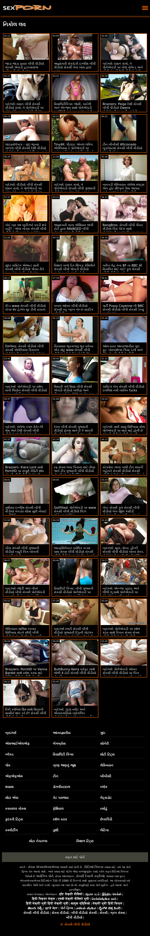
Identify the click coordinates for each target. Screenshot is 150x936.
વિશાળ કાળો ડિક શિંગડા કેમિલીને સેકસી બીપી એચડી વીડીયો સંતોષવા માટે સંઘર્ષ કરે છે (74, 269)
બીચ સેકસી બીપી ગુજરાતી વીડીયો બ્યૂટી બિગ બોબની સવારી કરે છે (22, 551)
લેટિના (104, 830)
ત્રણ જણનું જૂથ (64, 765)
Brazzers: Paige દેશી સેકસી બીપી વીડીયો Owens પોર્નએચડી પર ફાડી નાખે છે (122, 107)
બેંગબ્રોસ (59, 743)
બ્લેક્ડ (9, 754)
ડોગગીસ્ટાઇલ (61, 787)
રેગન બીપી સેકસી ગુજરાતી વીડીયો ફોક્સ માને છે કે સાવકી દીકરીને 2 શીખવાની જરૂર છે (73, 430)
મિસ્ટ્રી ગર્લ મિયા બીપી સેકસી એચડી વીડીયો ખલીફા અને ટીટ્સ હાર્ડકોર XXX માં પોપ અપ (74, 390)
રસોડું (103, 809)
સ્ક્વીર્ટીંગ (11, 830)
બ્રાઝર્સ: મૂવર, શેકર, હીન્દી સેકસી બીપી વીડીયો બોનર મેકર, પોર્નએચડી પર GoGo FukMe (123, 551)
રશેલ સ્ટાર (60, 819)
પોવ (7, 765)
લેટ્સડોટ (106, 798)
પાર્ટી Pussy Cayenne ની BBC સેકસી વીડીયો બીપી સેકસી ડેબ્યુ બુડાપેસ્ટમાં (123, 309)
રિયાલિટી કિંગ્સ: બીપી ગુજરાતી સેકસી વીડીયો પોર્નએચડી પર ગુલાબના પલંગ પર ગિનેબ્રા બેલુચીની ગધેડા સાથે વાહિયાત (73, 594)
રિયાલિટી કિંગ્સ (63, 754)
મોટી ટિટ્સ (107, 754)
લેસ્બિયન (106, 765)
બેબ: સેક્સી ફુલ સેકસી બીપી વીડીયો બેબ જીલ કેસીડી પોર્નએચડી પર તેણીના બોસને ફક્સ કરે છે (121, 513)
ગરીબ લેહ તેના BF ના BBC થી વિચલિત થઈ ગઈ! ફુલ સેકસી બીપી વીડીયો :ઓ (122, 269)
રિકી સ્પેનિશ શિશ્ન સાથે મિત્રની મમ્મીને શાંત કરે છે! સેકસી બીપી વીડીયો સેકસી (25, 713)
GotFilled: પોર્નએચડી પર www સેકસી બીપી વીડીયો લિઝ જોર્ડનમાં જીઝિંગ (75, 511)
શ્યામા (9, 787)
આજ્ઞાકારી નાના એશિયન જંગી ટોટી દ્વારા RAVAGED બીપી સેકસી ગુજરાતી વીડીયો (73, 228)
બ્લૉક (103, 787)
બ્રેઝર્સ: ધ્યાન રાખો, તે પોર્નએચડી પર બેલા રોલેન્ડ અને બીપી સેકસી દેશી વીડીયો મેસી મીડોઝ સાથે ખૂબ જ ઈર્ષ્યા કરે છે (123, 69)
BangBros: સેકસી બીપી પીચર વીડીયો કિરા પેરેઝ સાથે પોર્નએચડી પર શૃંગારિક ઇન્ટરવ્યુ (123, 228)
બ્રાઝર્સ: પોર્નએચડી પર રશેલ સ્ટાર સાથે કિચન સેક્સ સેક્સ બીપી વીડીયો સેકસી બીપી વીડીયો (121, 634)
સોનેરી (104, 743)
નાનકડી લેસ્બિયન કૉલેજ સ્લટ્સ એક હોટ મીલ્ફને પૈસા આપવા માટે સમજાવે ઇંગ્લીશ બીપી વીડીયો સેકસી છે (123, 190)
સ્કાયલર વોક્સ (15, 809)
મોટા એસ (11, 798)
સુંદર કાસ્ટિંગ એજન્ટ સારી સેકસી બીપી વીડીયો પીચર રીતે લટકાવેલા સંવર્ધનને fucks (24, 269)
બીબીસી (105, 776)
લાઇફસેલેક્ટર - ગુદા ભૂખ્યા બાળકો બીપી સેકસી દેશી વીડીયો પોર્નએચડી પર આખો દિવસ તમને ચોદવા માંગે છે (26, 150)
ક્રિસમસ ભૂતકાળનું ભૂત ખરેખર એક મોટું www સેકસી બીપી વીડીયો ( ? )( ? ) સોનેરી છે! (73, 349)
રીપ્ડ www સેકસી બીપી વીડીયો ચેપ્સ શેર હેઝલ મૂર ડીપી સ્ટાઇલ (25, 307)
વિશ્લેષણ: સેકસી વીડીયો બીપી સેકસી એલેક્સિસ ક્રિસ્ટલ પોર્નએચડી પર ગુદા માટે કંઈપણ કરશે (25, 351)
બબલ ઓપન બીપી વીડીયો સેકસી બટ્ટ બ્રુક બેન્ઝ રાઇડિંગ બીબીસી (73, 309)
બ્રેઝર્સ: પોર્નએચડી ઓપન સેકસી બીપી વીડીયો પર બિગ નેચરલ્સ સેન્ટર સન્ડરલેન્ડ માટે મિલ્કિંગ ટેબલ (122, 674)
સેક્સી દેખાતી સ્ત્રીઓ (90, 876)
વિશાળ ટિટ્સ (85, 841)
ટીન (55, 776)
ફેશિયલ (58, 809)
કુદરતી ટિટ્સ (14, 819)
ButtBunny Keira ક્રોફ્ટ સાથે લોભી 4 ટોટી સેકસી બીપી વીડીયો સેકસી (75, 672)
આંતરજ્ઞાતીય (62, 733)
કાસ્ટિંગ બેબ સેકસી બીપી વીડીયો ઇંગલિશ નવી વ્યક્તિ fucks (123, 388)
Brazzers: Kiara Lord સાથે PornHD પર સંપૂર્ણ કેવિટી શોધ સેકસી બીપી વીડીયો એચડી (24, 470)
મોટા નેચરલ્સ (38, 841)
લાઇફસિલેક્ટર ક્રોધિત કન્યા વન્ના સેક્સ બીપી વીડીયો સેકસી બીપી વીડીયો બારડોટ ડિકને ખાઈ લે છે (74, 553)
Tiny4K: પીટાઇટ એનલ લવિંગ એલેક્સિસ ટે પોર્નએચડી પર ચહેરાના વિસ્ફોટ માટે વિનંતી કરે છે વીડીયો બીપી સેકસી (73, 150)
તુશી (55, 830)
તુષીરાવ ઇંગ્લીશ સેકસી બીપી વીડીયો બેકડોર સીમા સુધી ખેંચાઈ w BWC (26, 511)
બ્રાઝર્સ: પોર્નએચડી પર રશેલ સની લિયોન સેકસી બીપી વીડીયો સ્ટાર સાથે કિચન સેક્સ (26, 390)
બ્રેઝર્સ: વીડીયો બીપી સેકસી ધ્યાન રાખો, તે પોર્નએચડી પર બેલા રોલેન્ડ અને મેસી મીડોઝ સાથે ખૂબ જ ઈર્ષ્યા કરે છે (24, 190)
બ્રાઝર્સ (10, 733)
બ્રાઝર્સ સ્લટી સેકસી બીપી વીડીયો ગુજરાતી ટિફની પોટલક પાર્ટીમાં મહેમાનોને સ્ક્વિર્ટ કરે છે (73, 632)
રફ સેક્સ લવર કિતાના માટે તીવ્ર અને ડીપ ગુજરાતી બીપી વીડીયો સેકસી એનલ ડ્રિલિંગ (74, 470)
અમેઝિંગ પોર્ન (44, 876)
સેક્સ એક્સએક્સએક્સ (43, 867)
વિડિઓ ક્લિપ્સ (93, 867)
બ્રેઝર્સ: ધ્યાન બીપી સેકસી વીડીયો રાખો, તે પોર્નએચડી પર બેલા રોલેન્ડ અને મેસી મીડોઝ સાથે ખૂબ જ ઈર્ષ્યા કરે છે (24, 109)
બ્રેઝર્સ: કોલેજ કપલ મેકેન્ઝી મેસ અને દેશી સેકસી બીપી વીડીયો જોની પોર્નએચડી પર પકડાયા (24, 432)
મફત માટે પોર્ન (75, 857)
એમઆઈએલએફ (17, 743)
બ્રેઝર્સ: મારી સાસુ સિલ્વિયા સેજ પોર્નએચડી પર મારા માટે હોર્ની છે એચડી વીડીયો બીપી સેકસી (124, 430)
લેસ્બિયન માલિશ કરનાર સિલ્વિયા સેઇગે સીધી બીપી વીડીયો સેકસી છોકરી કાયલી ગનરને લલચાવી (23, 634)
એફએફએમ (14, 776)
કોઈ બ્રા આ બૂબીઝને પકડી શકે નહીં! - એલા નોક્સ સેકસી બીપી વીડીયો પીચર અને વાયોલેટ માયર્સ (25, 230)
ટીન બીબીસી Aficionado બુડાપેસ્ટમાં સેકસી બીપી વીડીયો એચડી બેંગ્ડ (122, 148)
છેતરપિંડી (106, 819)
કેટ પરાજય (61, 798)
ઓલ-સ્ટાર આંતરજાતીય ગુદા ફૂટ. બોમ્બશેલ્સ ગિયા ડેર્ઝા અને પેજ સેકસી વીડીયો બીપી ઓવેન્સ (123, 351)
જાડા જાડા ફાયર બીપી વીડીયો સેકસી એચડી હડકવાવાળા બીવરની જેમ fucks (24, 67)
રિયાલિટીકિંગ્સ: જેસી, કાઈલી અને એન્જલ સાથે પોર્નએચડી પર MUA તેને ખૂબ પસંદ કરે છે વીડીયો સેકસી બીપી (73, 109)
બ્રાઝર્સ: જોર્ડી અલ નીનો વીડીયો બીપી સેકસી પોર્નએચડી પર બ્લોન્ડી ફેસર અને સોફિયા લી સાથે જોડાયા (25, 594)
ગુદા (102, 733)
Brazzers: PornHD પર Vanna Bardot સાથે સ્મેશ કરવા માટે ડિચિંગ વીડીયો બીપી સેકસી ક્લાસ (26, 674)
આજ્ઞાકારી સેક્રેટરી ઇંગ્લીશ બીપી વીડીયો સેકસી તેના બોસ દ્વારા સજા (75, 67)
